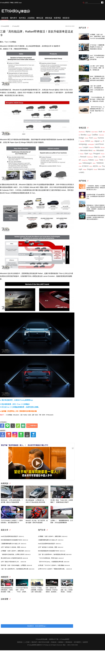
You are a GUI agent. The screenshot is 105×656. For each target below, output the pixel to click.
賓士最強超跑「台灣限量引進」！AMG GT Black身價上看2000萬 (36, 501)
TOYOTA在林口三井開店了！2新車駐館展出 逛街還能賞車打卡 (12, 521)
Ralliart (25, 415)
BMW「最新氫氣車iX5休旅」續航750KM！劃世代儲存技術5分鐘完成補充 (97, 78)
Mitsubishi (16, 415)
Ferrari (86, 138)
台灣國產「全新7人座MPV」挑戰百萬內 (15, 551)
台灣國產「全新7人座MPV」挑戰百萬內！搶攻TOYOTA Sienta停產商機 (97, 36)
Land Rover (99, 144)
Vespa (84, 169)
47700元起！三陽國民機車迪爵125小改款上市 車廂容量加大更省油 (97, 47)
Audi (100, 132)
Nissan (81, 153)
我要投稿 (19, 642)
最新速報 (4, 18)
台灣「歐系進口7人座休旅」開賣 (13, 547)
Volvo (94, 163)
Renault (83, 157)
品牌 (33, 415)
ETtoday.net (46, 645)
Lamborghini (91, 144)
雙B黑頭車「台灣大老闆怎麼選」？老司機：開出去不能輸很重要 (12, 501)
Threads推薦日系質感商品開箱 (95, 184)
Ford (91, 138)
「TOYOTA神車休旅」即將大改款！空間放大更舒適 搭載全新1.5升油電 (97, 99)
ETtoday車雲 (17, 11)
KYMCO (85, 166)
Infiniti (87, 141)
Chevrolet (101, 135)
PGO (90, 166)
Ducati (95, 169)
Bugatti (89, 135)
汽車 (40, 415)
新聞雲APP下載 (53, 639)
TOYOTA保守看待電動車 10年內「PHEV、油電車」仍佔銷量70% (22, 590)
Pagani (90, 153)
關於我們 (34, 642)
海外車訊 (22, 18)
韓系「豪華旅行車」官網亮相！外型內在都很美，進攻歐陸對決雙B (52, 590)
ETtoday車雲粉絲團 (102, 2)
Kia (101, 141)
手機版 (12, 2)
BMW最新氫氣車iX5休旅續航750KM (14, 540)
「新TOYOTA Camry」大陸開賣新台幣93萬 (53, 561)
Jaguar (97, 141)
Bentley (84, 135)
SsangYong (84, 160)
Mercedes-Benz (86, 150)
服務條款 (61, 642)
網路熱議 (48, 18)
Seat (95, 157)
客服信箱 (53, 642)
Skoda (100, 157)
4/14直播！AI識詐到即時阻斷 (95, 192)
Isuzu (92, 141)
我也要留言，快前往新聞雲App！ (37, 626)
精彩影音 (66, 18)
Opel (86, 154)
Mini (94, 150)
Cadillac (95, 135)
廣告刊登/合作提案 (43, 642)
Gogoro (90, 169)
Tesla (101, 160)
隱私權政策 (69, 642)
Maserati (91, 147)
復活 (36, 415)
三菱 (21, 415)
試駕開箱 (31, 18)
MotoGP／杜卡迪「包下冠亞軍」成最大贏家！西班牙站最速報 (37, 521)
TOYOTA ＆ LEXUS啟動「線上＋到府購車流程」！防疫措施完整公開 (67, 590)
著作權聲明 (77, 642)
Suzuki (96, 160)
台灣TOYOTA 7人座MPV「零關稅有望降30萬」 (55, 569)
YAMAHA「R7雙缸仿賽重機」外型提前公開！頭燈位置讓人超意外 (37, 590)
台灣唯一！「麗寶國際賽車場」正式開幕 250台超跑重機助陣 (61, 521)
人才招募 (27, 642)
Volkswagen (87, 163)
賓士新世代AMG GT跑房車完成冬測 (14, 558)
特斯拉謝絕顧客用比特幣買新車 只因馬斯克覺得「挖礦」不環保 (7, 590)
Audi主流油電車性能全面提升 (12, 536)
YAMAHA (100, 163)
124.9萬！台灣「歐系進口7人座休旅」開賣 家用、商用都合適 (97, 68)
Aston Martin (94, 131)
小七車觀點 (9, 415)
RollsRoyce (90, 157)
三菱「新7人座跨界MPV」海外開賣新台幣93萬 (17, 569)
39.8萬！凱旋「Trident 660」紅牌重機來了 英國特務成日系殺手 (61, 501)
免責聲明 (85, 642)
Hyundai (82, 141)
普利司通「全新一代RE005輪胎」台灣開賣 (16, 565)
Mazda (97, 147)
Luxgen (85, 147)
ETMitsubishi (49, 415)
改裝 (29, 415)
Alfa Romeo (82, 131)
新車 (43, 415)
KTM (100, 166)
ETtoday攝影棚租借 (92, 213)
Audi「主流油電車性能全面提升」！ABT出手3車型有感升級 (97, 57)
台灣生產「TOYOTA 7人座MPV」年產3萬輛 (54, 565)
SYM (80, 166)
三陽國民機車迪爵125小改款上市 (13, 543)
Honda (95, 138)
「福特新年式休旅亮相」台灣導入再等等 (15, 554)
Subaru (91, 160)
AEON (95, 166)
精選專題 (57, 18)
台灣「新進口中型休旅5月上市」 (13, 561)
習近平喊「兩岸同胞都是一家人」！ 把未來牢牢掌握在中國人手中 (24, 445)
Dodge (81, 138)
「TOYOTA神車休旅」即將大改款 (51, 558)
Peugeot (96, 154)
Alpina (88, 132)
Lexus (80, 147)
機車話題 (39, 18)
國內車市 (13, 18)
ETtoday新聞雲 (4, 2)
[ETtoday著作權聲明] (31, 440)
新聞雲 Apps (18, 2)
